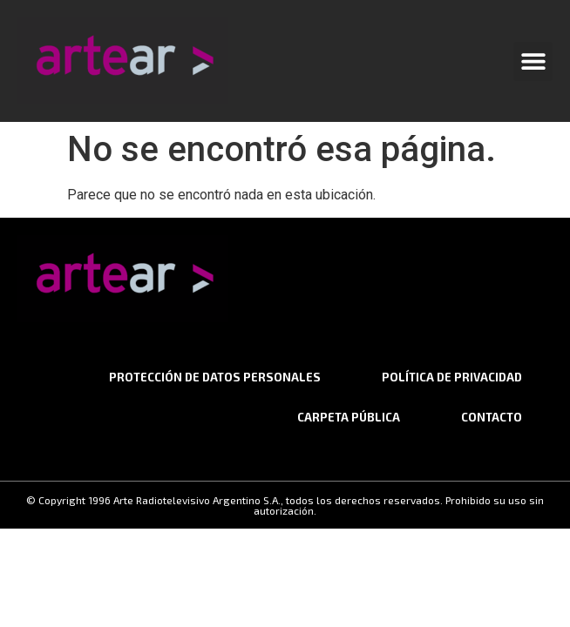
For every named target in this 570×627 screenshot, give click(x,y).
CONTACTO (491, 417)
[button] (533, 61)
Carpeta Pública (348, 417)
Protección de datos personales (215, 377)
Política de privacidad (452, 377)
